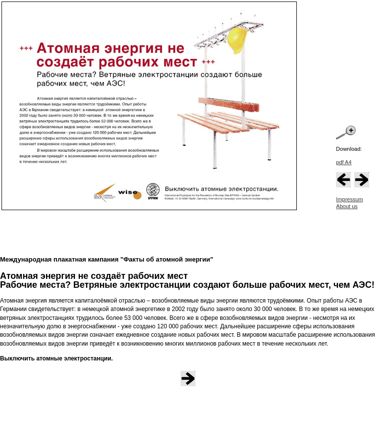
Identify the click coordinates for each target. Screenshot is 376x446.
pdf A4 (343, 162)
